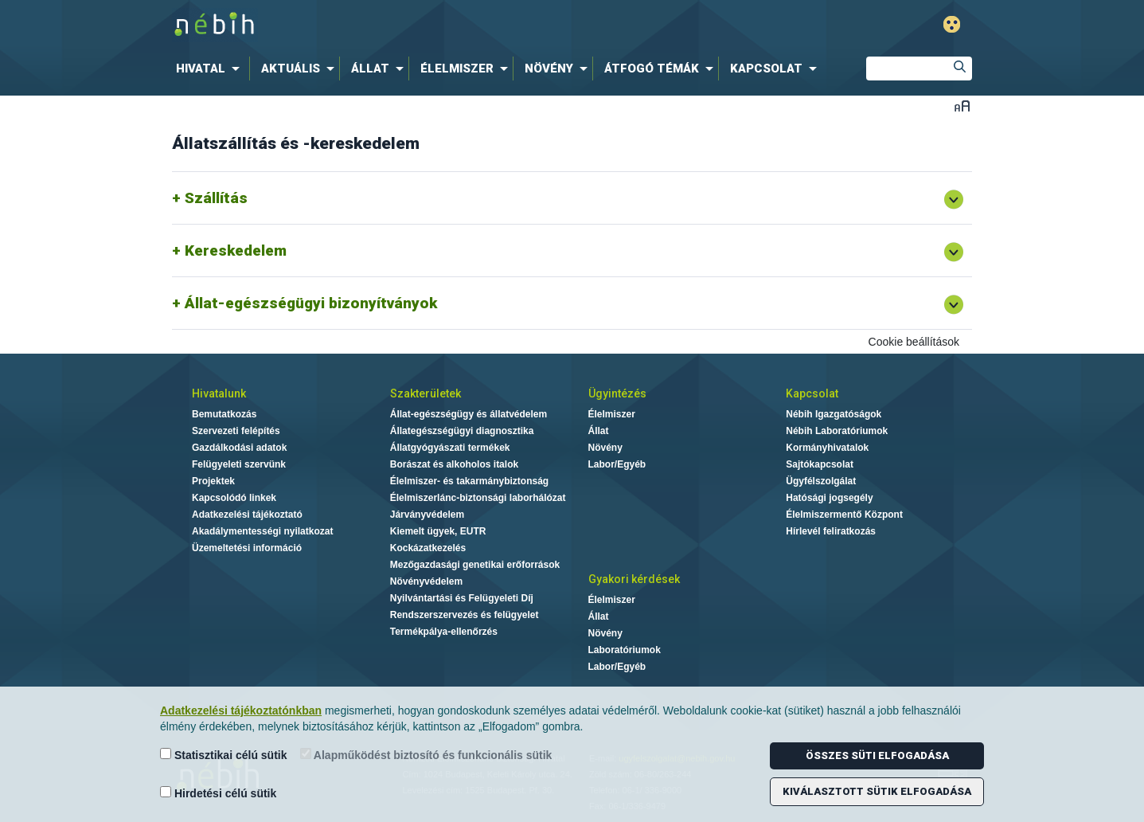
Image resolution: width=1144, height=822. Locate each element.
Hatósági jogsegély (829, 497)
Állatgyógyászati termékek (450, 447)
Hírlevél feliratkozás (831, 531)
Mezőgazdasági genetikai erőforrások (475, 564)
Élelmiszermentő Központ (844, 514)
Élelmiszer (611, 414)
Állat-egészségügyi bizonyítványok (311, 303)
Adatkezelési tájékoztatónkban (241, 710)
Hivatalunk (219, 393)
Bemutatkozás (224, 414)
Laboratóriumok (624, 650)
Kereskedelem (236, 250)
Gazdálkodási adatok (239, 447)
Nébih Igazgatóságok (833, 414)
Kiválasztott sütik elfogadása (877, 791)
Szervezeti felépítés (236, 430)
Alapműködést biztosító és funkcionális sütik (426, 754)
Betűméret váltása (962, 105)
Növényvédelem (426, 581)
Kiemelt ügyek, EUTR (438, 531)
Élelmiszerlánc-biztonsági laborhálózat (478, 497)
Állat (598, 430)
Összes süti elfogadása (877, 755)
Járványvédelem (427, 514)
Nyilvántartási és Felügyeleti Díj (461, 598)
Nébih (402, 25)
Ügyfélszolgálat (821, 481)
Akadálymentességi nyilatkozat (262, 531)
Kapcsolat (812, 393)
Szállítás (216, 198)
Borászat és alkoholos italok (454, 464)
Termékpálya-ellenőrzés (444, 631)
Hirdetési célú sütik (218, 793)
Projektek (213, 481)
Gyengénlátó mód (951, 24)
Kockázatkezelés (428, 548)
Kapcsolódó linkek (234, 497)
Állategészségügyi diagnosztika (462, 430)
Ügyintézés (617, 393)
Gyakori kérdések (634, 579)
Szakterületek (425, 393)
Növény (605, 447)
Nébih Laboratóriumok (837, 430)
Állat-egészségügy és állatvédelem (468, 414)
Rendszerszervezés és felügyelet (464, 614)
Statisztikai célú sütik (223, 754)
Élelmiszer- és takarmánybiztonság (469, 481)
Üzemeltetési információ (247, 548)
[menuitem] (211, 68)
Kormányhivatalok (827, 447)
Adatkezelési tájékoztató (247, 514)
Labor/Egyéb (617, 464)
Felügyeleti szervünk (239, 464)
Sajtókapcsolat (819, 464)
